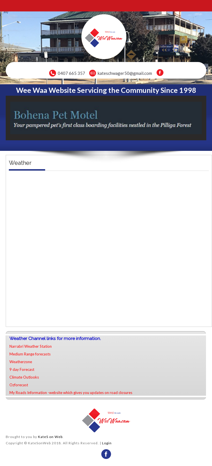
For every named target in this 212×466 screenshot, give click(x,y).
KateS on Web (50, 437)
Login (107, 443)
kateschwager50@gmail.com (125, 73)
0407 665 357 (71, 73)
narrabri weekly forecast (109, 321)
